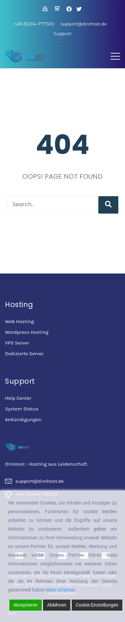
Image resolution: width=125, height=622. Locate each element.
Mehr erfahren (60, 590)
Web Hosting (19, 321)
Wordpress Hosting (26, 332)
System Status (21, 409)
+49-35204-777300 (34, 23)
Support (62, 33)
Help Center (18, 398)
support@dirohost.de (84, 23)
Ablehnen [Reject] (56, 605)
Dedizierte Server (24, 354)
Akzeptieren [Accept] (25, 605)
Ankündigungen (23, 419)
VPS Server (17, 343)
